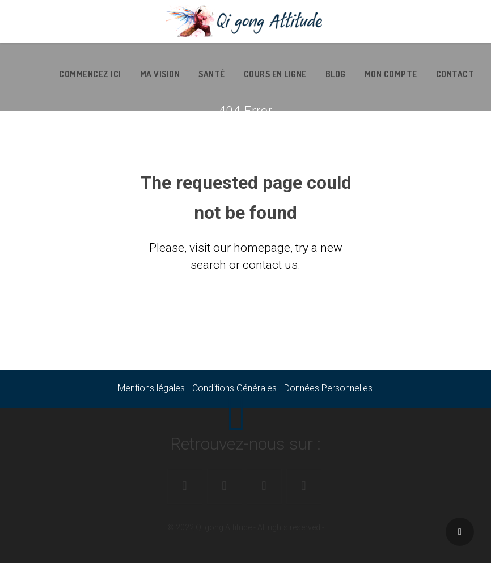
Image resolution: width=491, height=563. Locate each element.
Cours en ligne (275, 74)
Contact (455, 74)
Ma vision (160, 74)
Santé (211, 74)
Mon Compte (391, 74)
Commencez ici (90, 74)
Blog (335, 74)
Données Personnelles (328, 388)
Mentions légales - (155, 388)
